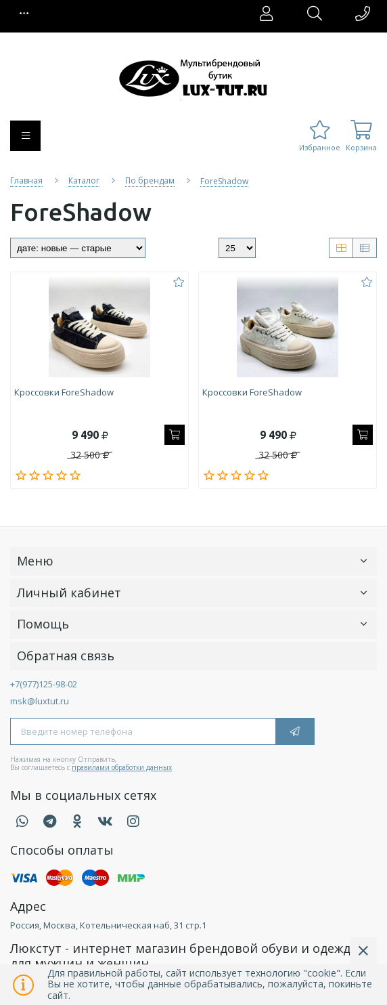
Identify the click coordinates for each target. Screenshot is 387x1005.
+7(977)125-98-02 (43, 684)
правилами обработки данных (122, 767)
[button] (24, 13)
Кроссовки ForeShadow (64, 392)
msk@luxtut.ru (39, 701)
